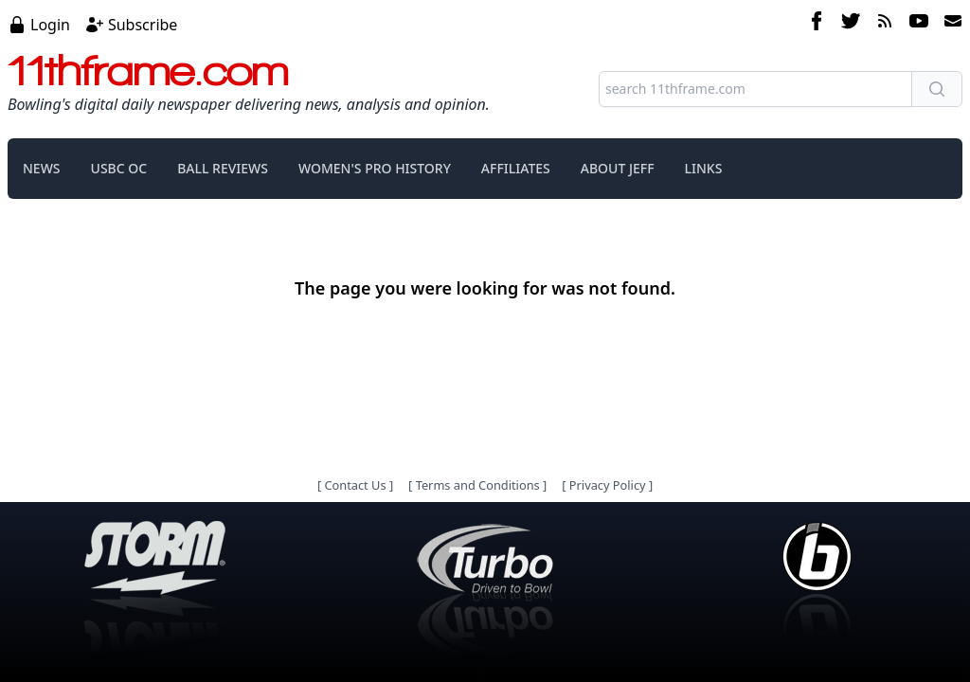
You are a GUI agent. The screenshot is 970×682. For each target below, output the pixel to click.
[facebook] (816, 23)
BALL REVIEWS (222, 168)
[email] (949, 23)
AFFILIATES (515, 168)
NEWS (42, 168)
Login (50, 24)
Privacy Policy (607, 485)
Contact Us (355, 485)
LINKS (704, 168)
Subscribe (142, 24)
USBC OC (119, 168)
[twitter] (851, 23)
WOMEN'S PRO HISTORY (374, 168)
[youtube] (919, 23)
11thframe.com (148, 70)
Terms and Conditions (478, 485)
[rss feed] (885, 23)
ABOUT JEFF (618, 168)
